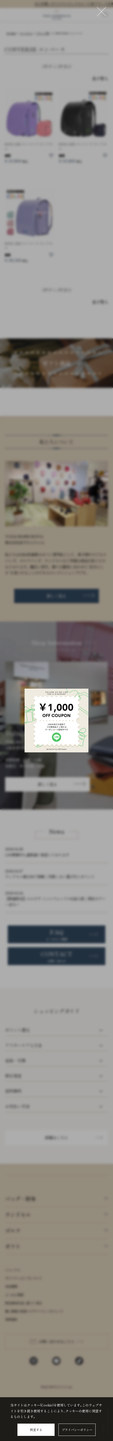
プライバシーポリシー (77, 1429)
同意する (36, 1429)
